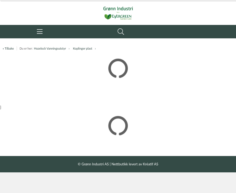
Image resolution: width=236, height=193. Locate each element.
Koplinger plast (82, 48)
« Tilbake (8, 48)
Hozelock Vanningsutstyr (50, 48)
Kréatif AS (150, 164)
